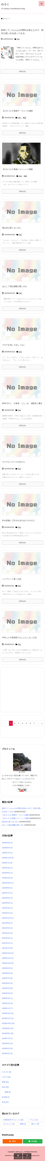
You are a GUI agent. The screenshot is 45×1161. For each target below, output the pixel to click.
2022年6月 (7, 898)
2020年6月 (7, 983)
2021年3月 (7, 938)
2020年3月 (7, 998)
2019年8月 (7, 1033)
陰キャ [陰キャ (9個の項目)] (35, 1124)
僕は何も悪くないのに (11, 228)
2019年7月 (7, 1038)
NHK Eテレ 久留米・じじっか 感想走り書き (22, 403)
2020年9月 (7, 968)
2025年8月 (7, 848)
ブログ (6, 1077)
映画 (24, 118)
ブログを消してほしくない (13, 345)
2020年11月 (7, 958)
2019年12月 (7, 1013)
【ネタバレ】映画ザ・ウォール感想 (17, 111)
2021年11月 (7, 918)
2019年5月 (7, 1048)
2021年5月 (7, 928)
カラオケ (6, 1072)
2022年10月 (7, 883)
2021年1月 (7, 948)
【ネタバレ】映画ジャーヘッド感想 (17, 169)
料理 (5, 1082)
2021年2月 (7, 943)
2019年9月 (7, 1028)
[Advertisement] (21, 689)
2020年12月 (7, 953)
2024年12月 (7, 858)
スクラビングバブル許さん (13, 462)
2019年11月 (7, 1018)
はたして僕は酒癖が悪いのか (14, 286)
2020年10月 (7, 963)
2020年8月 (7, 973)
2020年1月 (7, 1008)
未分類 (5, 1097)
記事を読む (22, 71)
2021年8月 (7, 923)
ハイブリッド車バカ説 (11, 579)
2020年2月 (7, 1003)
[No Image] (22, 97)
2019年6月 (7, 1043)
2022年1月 (7, 913)
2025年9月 (7, 843)
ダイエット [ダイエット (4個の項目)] (8, 1124)
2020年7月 (7, 978)
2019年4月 (7, 1053)
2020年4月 (7, 993)
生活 (5, 1102)
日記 (18, 39)
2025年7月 (7, 853)
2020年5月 (7, 988)
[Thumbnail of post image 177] (22, 155)
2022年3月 (7, 908)
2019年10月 (8, 1023)
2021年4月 (7, 933)
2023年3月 (7, 878)
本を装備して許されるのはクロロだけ (18, 520)
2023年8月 (7, 873)
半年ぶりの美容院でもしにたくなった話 (19, 638)
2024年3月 (7, 868)
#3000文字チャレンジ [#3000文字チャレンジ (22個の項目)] (13, 1120)
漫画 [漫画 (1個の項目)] (23, 1124)
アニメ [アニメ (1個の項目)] (34, 1120)
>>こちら (22, 779)
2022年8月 (7, 888)
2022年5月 (7, 903)
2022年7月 (7, 893)
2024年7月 (7, 863)
